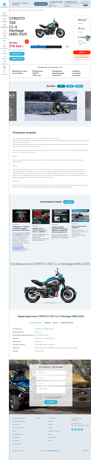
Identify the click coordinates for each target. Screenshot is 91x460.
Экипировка (15, 437)
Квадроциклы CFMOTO (19, 418)
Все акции (68, 202)
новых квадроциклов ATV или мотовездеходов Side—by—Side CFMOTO (19, 247)
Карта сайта (85, 450)
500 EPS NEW (19, 234)
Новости (50, 424)
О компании (51, 418)
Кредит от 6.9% (17, 58)
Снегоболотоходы (17, 428)
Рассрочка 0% (17, 53)
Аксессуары (15, 440)
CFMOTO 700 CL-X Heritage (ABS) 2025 (33, 10)
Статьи (50, 428)
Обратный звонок (41, 4)
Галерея (50, 434)
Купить (82, 52)
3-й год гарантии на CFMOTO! (79, 227)
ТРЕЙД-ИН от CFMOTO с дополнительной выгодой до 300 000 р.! (21, 228)
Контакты (67, 6)
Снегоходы (15, 4)
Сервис (38, 418)
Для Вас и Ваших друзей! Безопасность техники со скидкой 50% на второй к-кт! (60, 229)
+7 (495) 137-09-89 (56, 2)
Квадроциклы (16, 3)
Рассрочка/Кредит (82, 57)
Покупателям (52, 437)
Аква (13, 431)
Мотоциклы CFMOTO (17, 10)
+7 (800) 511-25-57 (70, 2)
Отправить (51, 402)
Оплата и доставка (53, 431)
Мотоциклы (25, 3)
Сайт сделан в (50, 450)
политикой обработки (56, 397)
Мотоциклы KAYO (17, 434)
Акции (50, 440)
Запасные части (17, 444)
